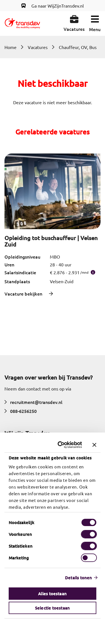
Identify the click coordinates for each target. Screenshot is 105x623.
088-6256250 (20, 411)
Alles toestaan (52, 593)
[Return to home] (22, 23)
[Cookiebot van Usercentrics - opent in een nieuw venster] (61, 444)
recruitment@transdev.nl (33, 402)
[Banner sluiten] (94, 445)
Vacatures (38, 47)
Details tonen (78, 577)
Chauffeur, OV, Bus (78, 47)
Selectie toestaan (52, 608)
